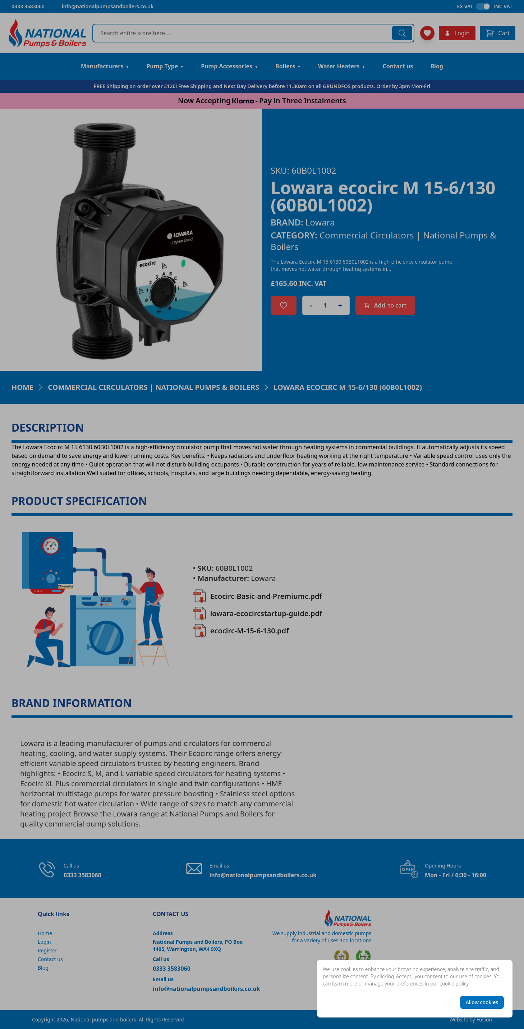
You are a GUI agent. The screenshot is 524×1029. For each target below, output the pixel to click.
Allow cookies (482, 1002)
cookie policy (454, 983)
